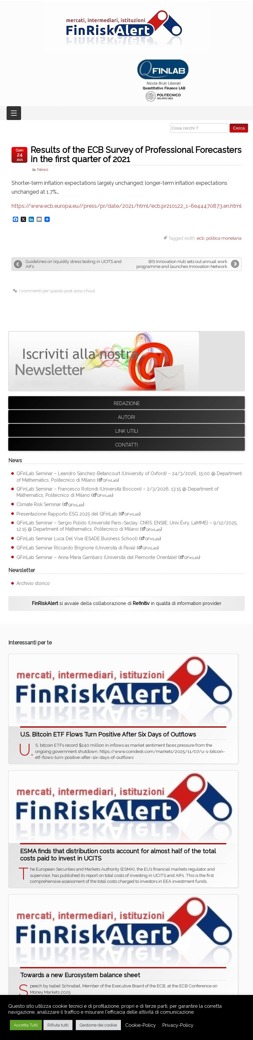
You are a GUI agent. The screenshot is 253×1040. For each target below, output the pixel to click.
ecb (200, 238)
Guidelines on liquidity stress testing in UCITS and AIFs (74, 264)
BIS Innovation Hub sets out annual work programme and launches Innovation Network (181, 264)
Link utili (126, 431)
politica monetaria (223, 238)
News (42, 169)
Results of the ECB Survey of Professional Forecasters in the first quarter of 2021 (136, 154)
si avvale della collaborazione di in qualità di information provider (126, 603)
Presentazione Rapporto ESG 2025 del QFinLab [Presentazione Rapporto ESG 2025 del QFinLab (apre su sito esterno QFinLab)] (66, 514)
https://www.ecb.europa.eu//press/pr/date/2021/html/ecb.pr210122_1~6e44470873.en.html (126, 206)
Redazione (127, 403)
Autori (126, 417)
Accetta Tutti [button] (26, 1025)
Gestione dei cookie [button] (98, 1025)
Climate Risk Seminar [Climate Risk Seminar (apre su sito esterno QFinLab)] (38, 504)
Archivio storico (33, 583)
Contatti (126, 444)
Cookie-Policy (140, 1025)
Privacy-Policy (177, 1025)
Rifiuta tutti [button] (58, 1025)
